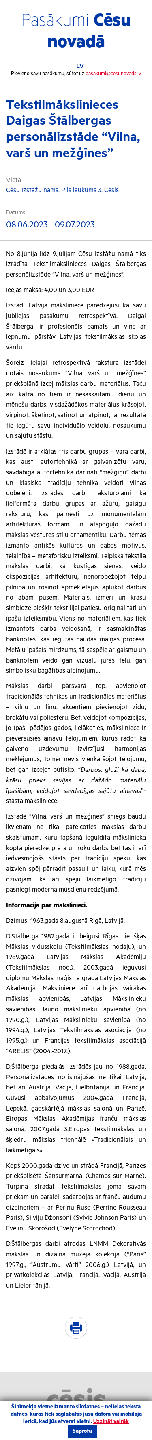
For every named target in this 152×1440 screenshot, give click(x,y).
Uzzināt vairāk (111, 1421)
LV (80, 66)
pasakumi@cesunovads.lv (113, 74)
